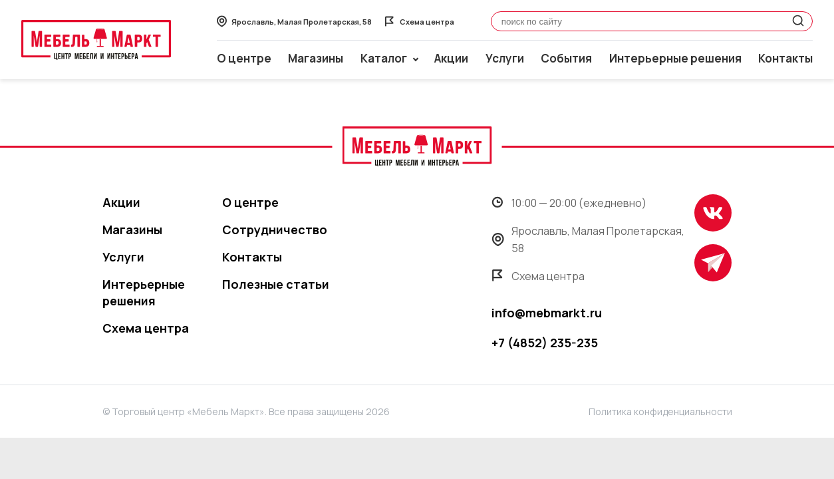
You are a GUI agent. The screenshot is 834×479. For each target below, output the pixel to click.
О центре (244, 58)
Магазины (315, 58)
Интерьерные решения (675, 58)
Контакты (785, 58)
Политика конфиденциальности (660, 411)
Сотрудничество (274, 230)
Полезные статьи (275, 284)
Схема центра (145, 328)
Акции (451, 58)
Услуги (505, 58)
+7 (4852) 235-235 (544, 343)
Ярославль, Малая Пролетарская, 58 (587, 239)
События (566, 58)
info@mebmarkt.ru (546, 313)
